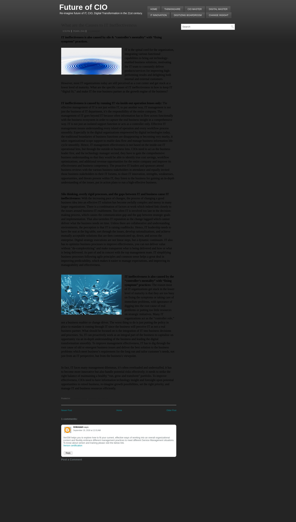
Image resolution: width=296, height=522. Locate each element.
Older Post (171, 410)
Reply (68, 453)
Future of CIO (83, 7)
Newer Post (66, 410)
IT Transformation (79, 398)
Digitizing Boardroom (188, 15)
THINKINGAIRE (172, 9)
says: (86, 427)
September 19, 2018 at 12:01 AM (87, 430)
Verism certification (72, 445)
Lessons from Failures (98, 398)
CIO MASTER (195, 9)
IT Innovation (158, 15)
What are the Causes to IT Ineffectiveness (99, 25)
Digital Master (218, 9)
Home (153, 9)
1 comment (94, 31)
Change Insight (218, 15)
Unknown (78, 427)
